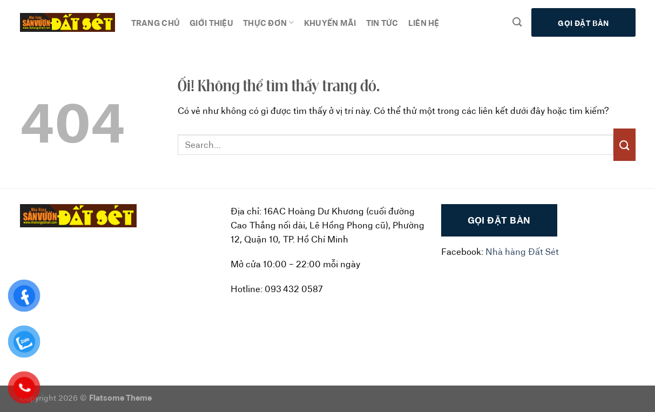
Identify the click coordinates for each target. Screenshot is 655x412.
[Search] (517, 22)
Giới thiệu (211, 22)
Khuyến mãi (330, 22)
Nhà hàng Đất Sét (522, 251)
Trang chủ (155, 22)
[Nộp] (624, 144)
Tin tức (382, 22)
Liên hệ (424, 22)
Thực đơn (268, 22)
